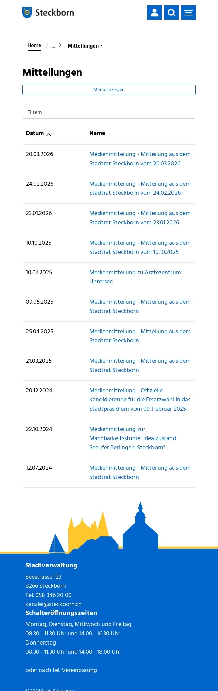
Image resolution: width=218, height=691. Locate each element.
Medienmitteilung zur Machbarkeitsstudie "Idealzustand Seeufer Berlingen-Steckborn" (114, 424)
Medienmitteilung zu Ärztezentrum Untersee (117, 273)
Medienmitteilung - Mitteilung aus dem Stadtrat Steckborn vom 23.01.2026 (121, 218)
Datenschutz (64, 681)
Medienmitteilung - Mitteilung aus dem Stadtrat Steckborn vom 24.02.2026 (121, 188)
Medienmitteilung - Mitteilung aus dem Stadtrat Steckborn (121, 297)
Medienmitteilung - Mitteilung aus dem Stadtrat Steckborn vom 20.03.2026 (121, 159)
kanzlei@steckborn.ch (53, 586)
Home (34, 45)
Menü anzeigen (109, 90)
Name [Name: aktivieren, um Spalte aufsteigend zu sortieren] (67, 133)
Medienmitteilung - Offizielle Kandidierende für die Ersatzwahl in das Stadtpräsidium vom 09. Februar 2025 (124, 391)
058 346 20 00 (53, 577)
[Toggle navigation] (188, 12)
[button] (171, 12)
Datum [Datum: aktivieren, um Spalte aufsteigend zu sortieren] (35, 133)
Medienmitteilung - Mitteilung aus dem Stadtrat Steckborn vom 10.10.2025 (121, 247)
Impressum (36, 681)
